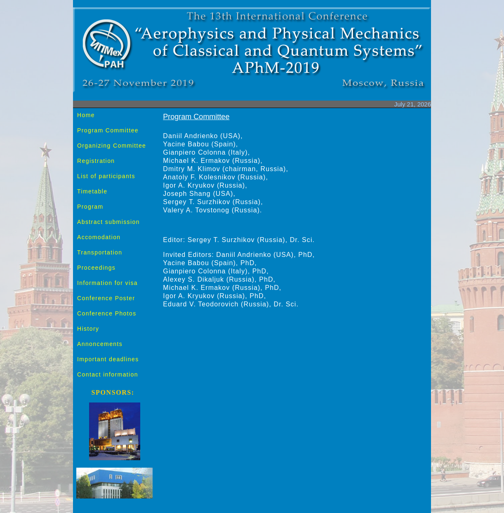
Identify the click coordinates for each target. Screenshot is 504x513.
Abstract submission (108, 222)
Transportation (99, 252)
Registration (96, 161)
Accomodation (99, 237)
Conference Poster (106, 298)
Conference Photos (107, 313)
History (88, 328)
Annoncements (99, 344)
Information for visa (107, 283)
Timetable (92, 191)
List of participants (106, 176)
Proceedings (96, 267)
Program (90, 206)
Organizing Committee (111, 145)
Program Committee (108, 130)
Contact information (107, 374)
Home (86, 115)
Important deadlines (108, 359)
